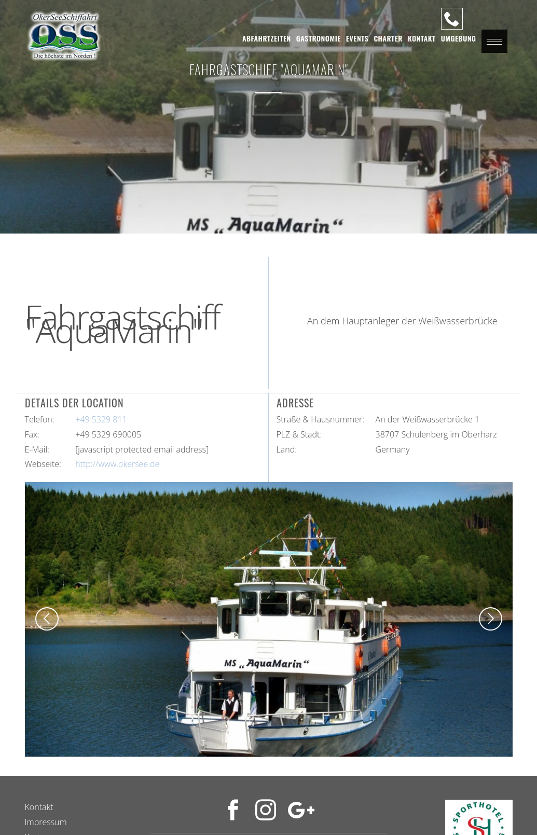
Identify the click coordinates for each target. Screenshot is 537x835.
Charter (388, 38)
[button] (494, 41)
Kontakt (422, 38)
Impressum (46, 822)
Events (357, 38)
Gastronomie (318, 38)
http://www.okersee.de (117, 464)
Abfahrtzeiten (266, 38)
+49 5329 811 (101, 419)
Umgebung (458, 38)
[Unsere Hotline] (452, 18)
